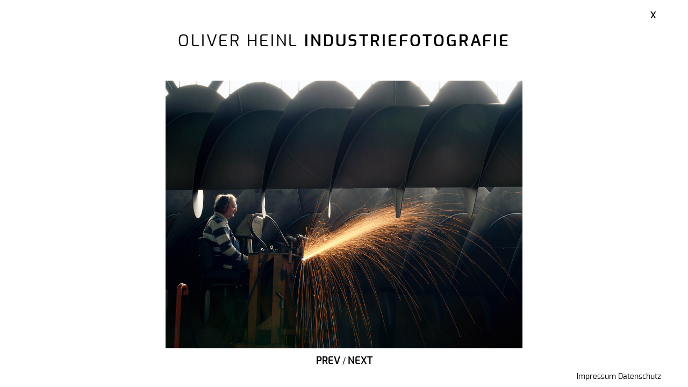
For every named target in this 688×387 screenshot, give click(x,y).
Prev (328, 361)
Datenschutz (639, 377)
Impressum (596, 377)
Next (360, 361)
